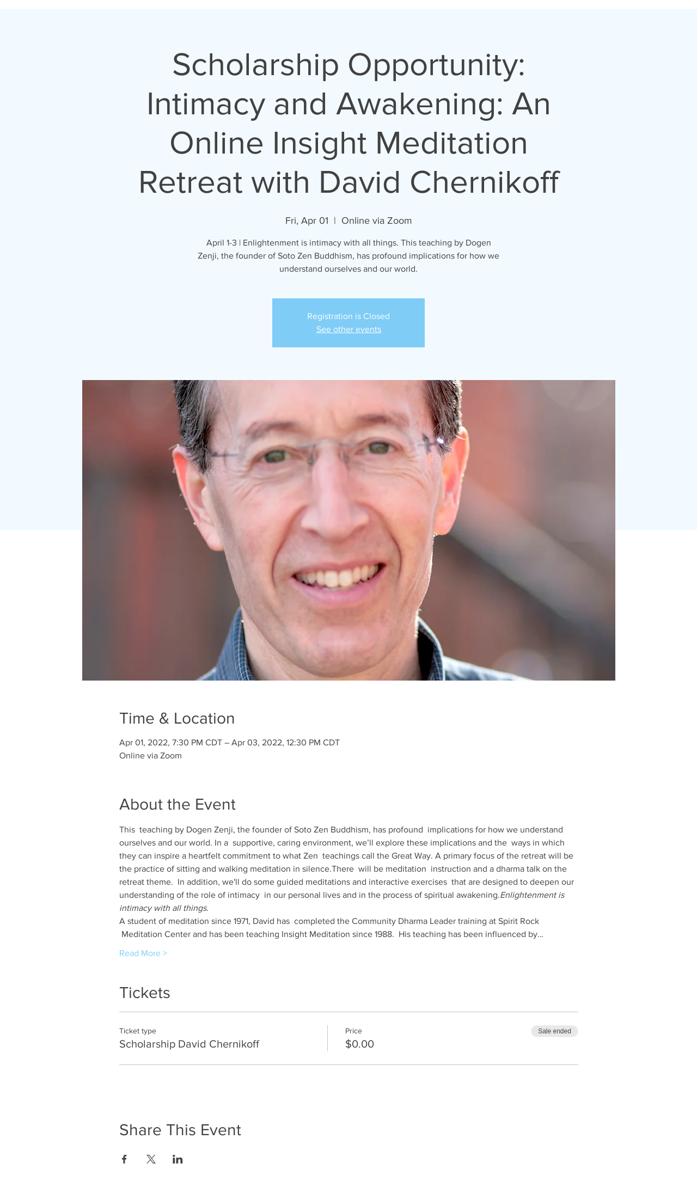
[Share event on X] (151, 1159)
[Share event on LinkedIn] (178, 1159)
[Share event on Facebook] (124, 1159)
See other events (348, 329)
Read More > (143, 953)
